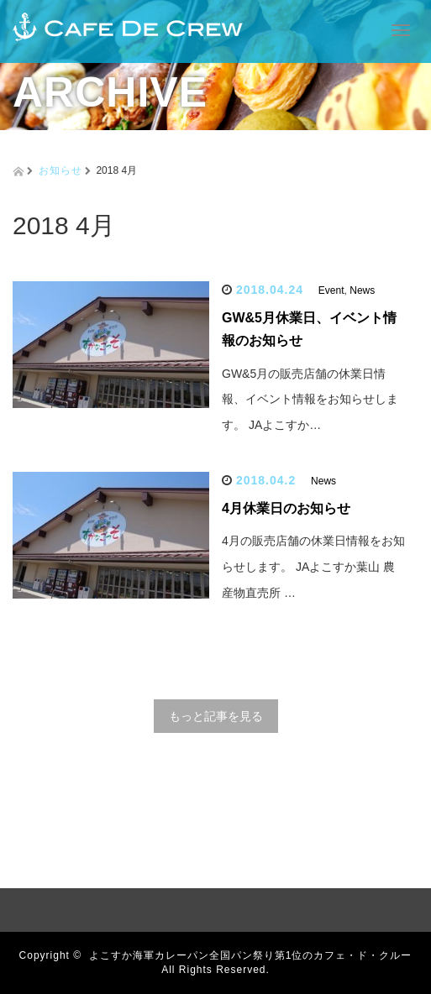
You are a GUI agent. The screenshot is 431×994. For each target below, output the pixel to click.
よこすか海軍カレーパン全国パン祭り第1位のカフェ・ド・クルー (251, 955)
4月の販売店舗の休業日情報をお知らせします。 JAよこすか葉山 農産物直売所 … (313, 566)
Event (331, 290)
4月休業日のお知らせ (286, 508)
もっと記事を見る (216, 716)
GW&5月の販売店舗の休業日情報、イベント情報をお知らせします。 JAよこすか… (310, 399)
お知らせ (60, 170)
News (362, 290)
